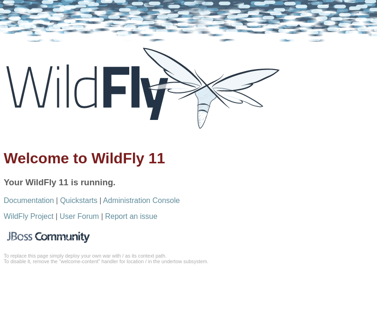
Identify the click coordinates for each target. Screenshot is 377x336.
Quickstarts (79, 200)
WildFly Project (29, 216)
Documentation (29, 200)
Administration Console (141, 200)
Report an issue (131, 216)
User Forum (79, 216)
